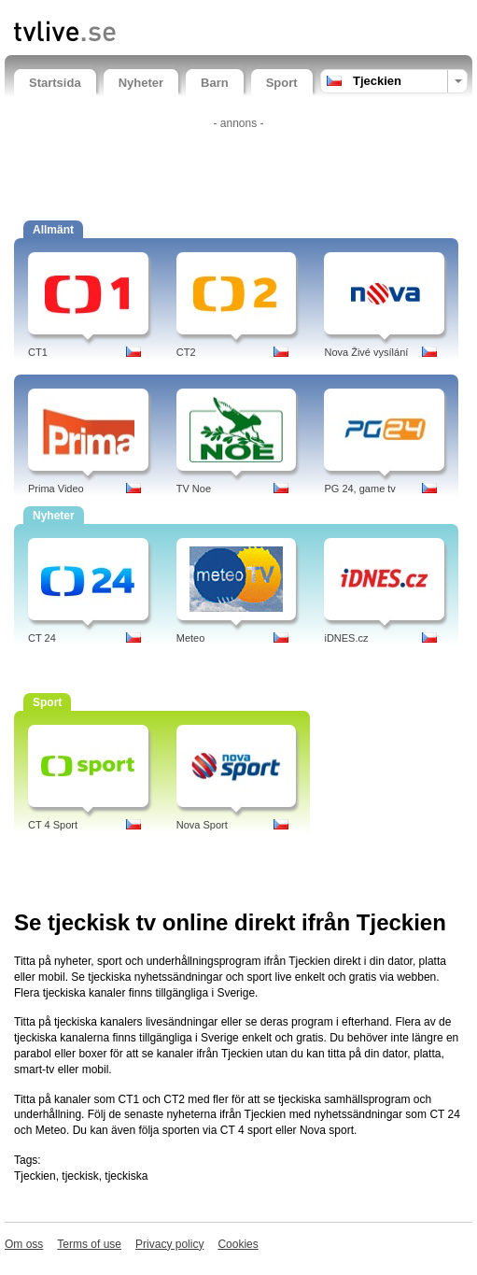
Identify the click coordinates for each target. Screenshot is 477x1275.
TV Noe (193, 488)
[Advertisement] (239, 164)
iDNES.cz (346, 638)
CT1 (38, 352)
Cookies (237, 1244)
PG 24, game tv (359, 488)
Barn (215, 83)
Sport (282, 83)
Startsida (55, 83)
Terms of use (89, 1244)
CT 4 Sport (52, 824)
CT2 (186, 352)
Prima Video (56, 488)
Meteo (190, 638)
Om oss (24, 1244)
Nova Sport (202, 824)
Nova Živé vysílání (366, 352)
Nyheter (141, 83)
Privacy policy (169, 1244)
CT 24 (42, 638)
